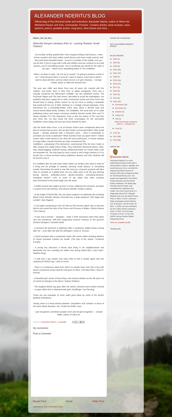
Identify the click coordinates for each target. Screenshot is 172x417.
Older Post (98, 401)
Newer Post (39, 401)
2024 (115, 63)
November (119, 108)
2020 (115, 77)
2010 (115, 140)
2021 (115, 73)
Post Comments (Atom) (53, 407)
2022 (115, 70)
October (118, 112)
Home (69, 401)
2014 (115, 98)
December (119, 105)
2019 (115, 80)
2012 (115, 133)
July (117, 119)
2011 (115, 136)
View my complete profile (120, 222)
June (117, 128)
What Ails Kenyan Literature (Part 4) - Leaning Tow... (126, 123)
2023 (115, 66)
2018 (115, 84)
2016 (115, 91)
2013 (115, 101)
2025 (115, 59)
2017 (115, 87)
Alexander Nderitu (120, 157)
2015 (115, 94)
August (118, 115)
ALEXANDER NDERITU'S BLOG (69, 16)
